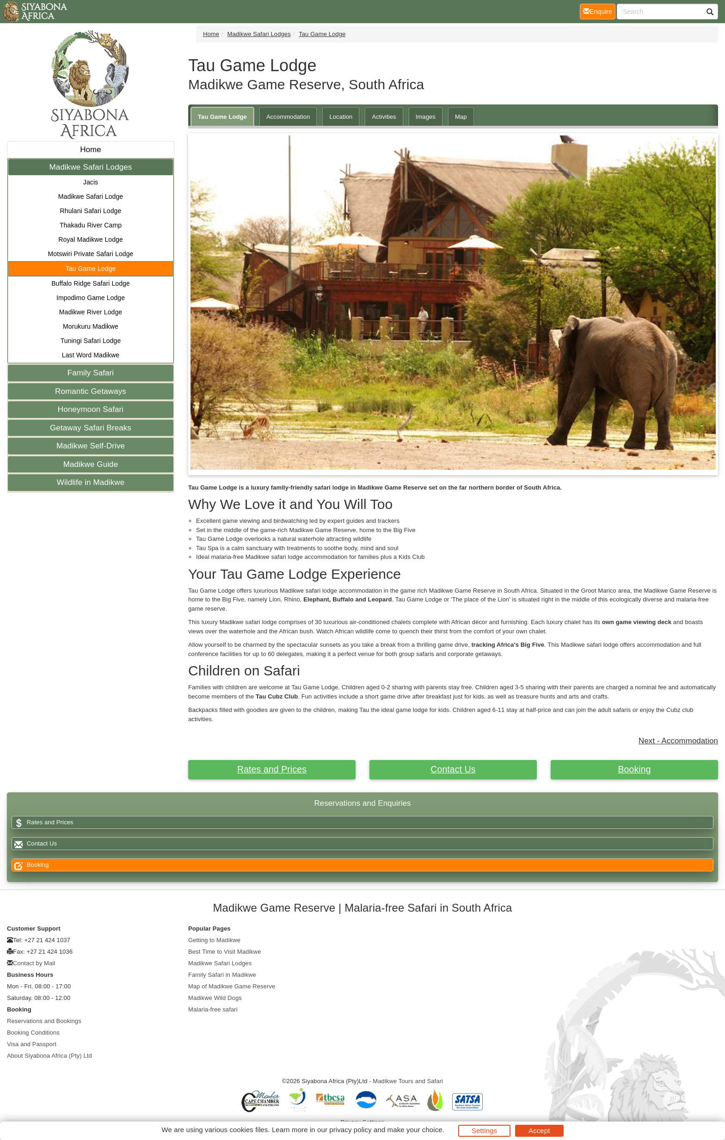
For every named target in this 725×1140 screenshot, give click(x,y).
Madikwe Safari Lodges (90, 167)
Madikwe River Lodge (91, 312)
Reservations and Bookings (44, 1020)
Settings (484, 1130)
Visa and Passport (31, 1044)
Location (340, 116)
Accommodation (288, 116)
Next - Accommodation (678, 740)
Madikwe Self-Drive (90, 445)
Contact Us (452, 769)
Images (426, 116)
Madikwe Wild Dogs (215, 997)
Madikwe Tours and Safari (408, 1081)
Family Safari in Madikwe (222, 974)
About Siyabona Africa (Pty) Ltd (49, 1055)
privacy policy (350, 1130)
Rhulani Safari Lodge (91, 211)
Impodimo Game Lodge (90, 297)
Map (461, 116)
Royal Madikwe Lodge (90, 239)
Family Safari (91, 372)
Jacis (90, 182)
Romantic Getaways (90, 391)
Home (90, 149)
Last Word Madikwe (90, 355)
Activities (384, 116)
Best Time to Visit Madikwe (224, 951)
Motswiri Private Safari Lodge (91, 253)
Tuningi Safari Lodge (91, 340)
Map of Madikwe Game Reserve (231, 986)
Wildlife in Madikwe (90, 482)
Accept (539, 1130)
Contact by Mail (34, 963)
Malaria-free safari (213, 1009)
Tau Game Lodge (91, 268)
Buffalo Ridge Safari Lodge (90, 283)
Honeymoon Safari (90, 409)
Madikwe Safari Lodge (90, 196)
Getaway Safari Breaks (90, 427)
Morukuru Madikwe (90, 326)
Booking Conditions (33, 1032)
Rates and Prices (272, 769)
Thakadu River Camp (91, 225)
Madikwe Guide (90, 464)
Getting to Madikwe (214, 940)
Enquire (599, 10)
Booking (634, 769)
